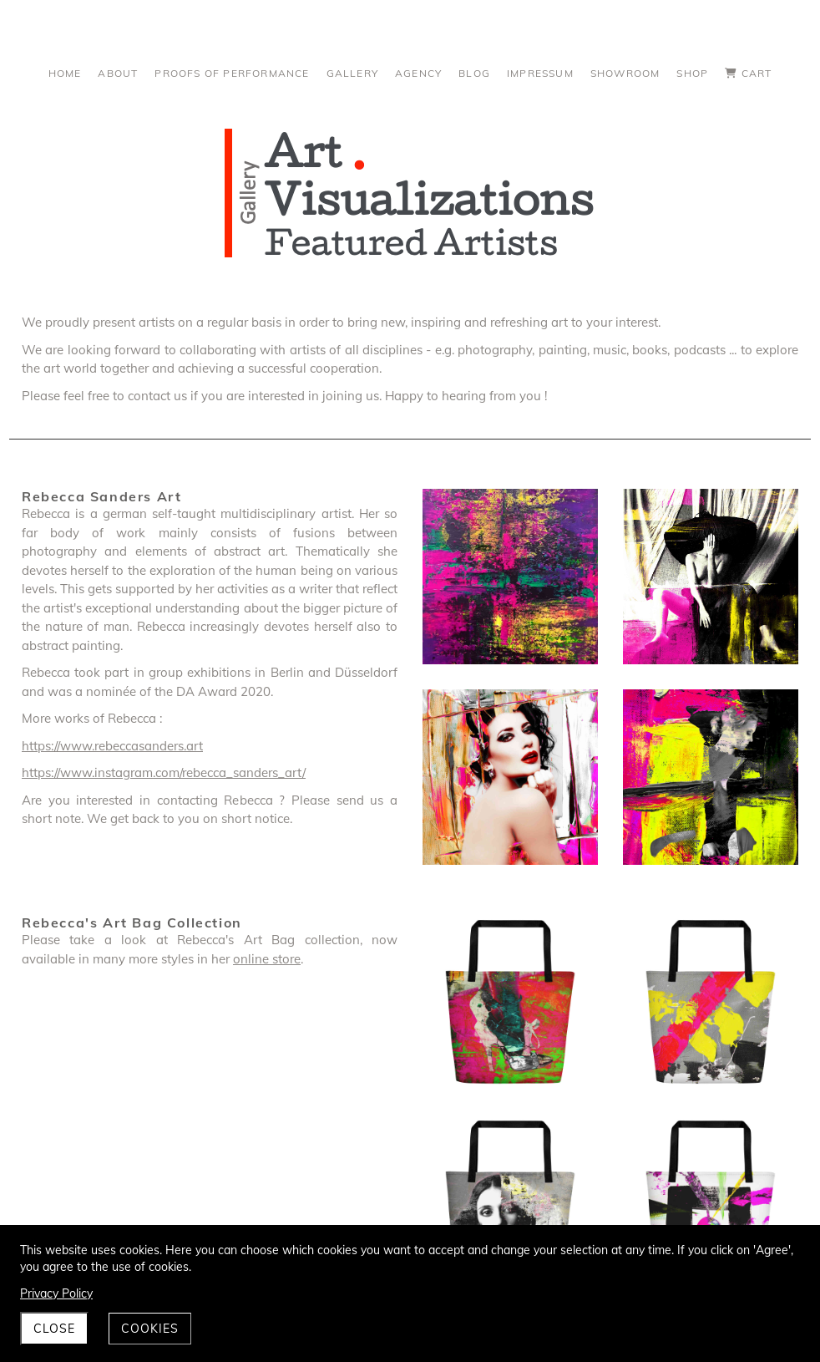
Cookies (150, 1328)
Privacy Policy (56, 1293)
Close (54, 1328)
